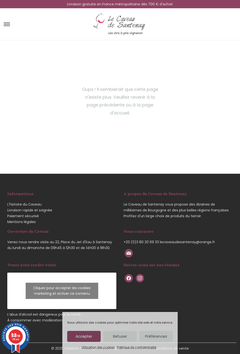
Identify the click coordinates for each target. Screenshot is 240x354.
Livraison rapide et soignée (29, 210)
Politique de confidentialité (136, 347)
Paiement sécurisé (23, 216)
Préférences (156, 336)
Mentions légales (21, 221)
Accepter (84, 336)
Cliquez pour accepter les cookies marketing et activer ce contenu (62, 290)
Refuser (120, 336)
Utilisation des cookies (98, 347)
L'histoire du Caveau (24, 204)
